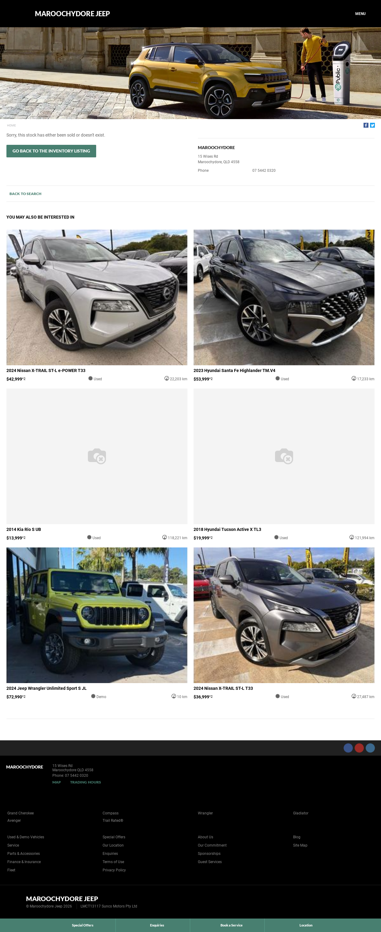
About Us (205, 837)
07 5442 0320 (264, 170)
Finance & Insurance (24, 862)
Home (11, 125)
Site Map (300, 845)
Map (56, 782)
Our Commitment (212, 845)
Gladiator (300, 813)
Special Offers (114, 837)
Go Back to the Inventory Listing (51, 150)
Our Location (113, 845)
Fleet (11, 870)
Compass (111, 813)
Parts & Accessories (23, 853)
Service (13, 845)
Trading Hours (85, 782)
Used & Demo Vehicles (25, 837)
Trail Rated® (113, 820)
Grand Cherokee (20, 813)
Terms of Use (113, 862)
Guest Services (210, 862)
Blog (296, 837)
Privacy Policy (114, 870)
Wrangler (205, 813)
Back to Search (25, 193)
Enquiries (110, 853)
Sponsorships (209, 853)
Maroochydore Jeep (72, 13)
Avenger (14, 820)
